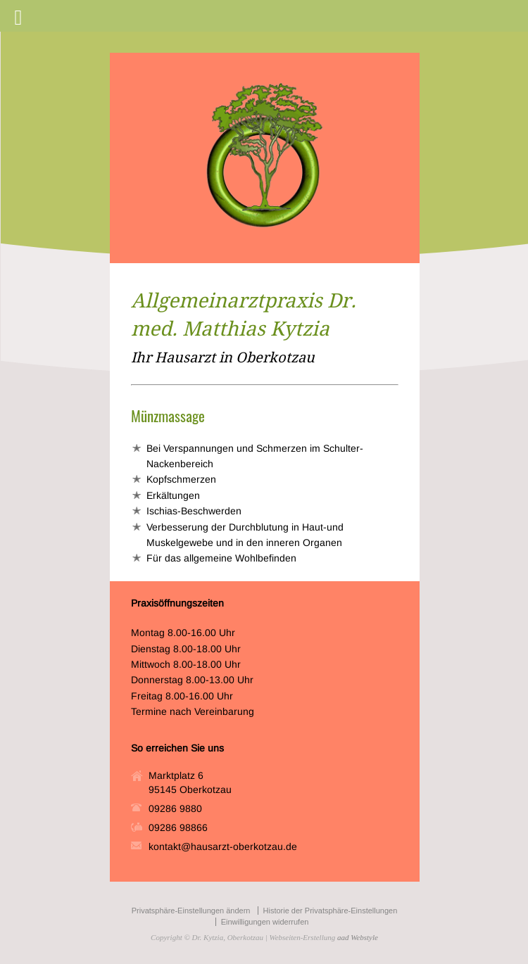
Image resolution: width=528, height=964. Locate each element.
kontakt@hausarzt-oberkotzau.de (223, 846)
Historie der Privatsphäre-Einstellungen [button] (330, 910)
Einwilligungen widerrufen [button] (265, 922)
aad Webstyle (357, 937)
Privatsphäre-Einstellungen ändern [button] (191, 910)
